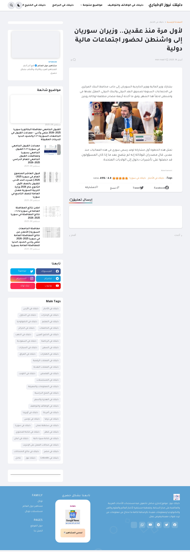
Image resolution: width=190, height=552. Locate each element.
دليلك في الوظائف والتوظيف (44, 406)
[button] (18, 5)
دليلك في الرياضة (50, 341)
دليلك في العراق (27, 354)
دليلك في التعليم (50, 322)
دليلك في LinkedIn (49, 458)
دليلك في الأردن (30, 309)
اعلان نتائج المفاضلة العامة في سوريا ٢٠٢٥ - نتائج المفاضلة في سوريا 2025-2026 (25, 213)
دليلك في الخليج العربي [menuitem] (31, 5)
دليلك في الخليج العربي (47, 335)
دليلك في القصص (49, 374)
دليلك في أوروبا (30, 413)
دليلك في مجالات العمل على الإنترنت (41, 445)
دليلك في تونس (32, 419)
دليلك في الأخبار (157, 22)
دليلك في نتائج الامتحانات (26, 452)
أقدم (73, 235)
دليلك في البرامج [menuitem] (63, 5)
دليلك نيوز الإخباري (165, 5)
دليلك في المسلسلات (48, 380)
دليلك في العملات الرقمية (46, 361)
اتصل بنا (38, 531)
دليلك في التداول (27, 315)
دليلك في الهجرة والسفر (46, 400)
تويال (40, 501)
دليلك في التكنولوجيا (27, 322)
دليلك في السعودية (26, 341)
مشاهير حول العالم (33, 506)
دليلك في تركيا (52, 419)
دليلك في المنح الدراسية (47, 393)
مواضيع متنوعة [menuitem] (92, 5)
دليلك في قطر (52, 432)
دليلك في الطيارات (49, 354)
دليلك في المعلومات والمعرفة (43, 387)
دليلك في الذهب (23, 335)
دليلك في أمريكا (51, 413)
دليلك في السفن (50, 348)
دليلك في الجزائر (27, 328)
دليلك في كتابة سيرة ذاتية (46, 439)
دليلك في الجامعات (49, 328)
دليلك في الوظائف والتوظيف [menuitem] (125, 5)
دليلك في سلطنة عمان (47, 426)
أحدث (177, 235)
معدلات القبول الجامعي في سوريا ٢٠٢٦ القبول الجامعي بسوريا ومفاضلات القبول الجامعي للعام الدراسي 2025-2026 (26, 154)
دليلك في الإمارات (50, 315)
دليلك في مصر (51, 452)
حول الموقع (36, 526)
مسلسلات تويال (34, 511)
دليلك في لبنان (21, 439)
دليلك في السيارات (28, 348)
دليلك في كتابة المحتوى (28, 432)
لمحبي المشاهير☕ (72, 533)
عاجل (18, 458)
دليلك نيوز (30, 458)
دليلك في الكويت (27, 374)
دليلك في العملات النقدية (46, 367)
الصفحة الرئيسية (174, 22)
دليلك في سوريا (138, 178)
